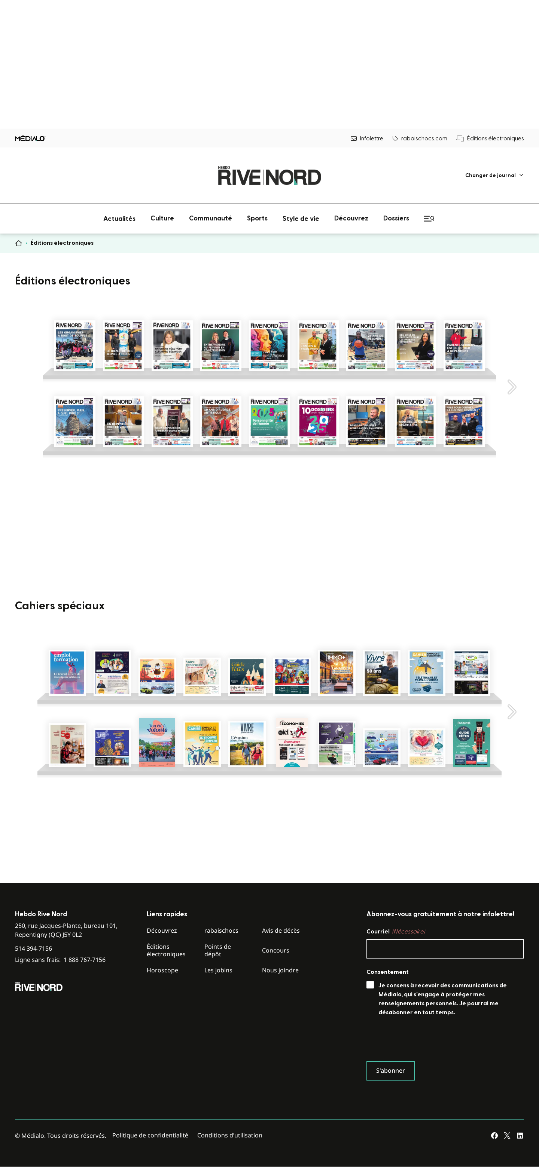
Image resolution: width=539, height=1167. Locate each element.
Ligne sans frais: (60, 959)
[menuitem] (494, 175)
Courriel (395, 932)
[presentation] (423, 1040)
